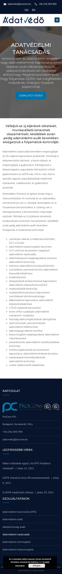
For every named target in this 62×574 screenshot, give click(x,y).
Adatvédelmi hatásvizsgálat (18, 549)
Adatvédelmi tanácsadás (16, 534)
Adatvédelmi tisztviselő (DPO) (19, 511)
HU (27, 10)
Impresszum (38, 570)
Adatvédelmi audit (12, 519)
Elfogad (36, 566)
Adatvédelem (24, 570)
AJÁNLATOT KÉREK (31, 95)
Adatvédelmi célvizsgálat (16, 541)
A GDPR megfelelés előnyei (17, 492)
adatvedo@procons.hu (17, 4)
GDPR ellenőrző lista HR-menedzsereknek (26, 477)
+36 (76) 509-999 (45, 4)
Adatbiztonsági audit (13, 527)
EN (33, 10)
